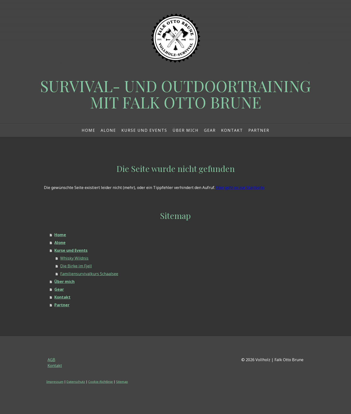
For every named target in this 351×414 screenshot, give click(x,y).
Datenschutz (76, 381)
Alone (108, 130)
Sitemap (122, 381)
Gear (210, 130)
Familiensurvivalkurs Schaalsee (89, 273)
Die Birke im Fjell (76, 266)
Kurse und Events (144, 130)
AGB (51, 359)
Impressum (54, 381)
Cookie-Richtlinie (100, 381)
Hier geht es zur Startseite (240, 187)
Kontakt (232, 130)
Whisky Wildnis (74, 258)
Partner (258, 130)
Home (88, 130)
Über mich (186, 130)
